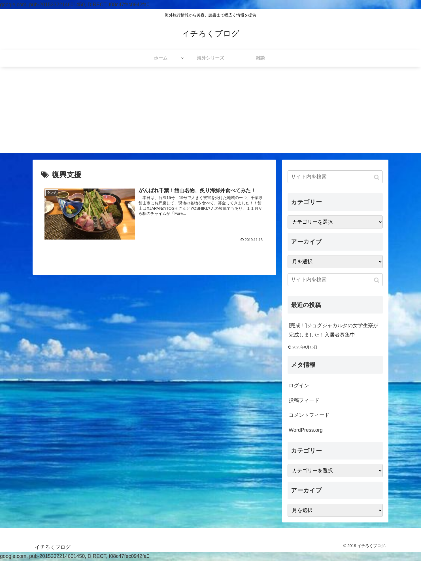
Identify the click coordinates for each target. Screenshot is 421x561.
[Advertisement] (210, 113)
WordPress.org (306, 430)
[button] (377, 177)
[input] (335, 176)
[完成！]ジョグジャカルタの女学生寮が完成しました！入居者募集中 (333, 330)
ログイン (299, 385)
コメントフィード (309, 415)
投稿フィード (304, 400)
